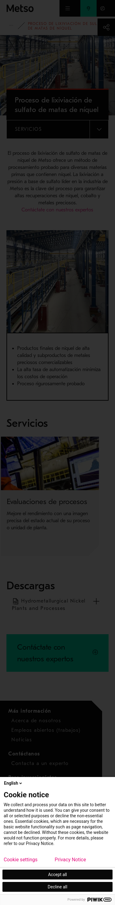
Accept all (57, 874)
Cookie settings (20, 859)
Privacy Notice (70, 859)
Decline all (57, 886)
